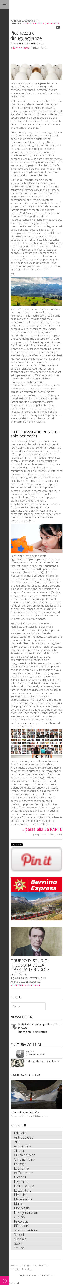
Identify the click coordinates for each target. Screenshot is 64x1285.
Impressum (25, 1275)
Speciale (20, 1239)
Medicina (21, 1195)
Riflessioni (21, 1226)
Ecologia (20, 1164)
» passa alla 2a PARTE (42, 829)
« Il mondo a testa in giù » (25, 1112)
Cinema (20, 1151)
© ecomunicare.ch (44, 1275)
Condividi (14, 1283)
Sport (18, 1243)
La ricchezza (53, 23)
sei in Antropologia (33, 23)
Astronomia (23, 1146)
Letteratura (23, 1190)
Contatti (15, 1269)
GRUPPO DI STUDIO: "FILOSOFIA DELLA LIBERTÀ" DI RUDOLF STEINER (30, 967)
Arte (17, 1142)
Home (14, 1265)
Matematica (23, 1199)
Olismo (19, 1217)
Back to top (4, 1280)
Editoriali (20, 1133)
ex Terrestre (23, 1173)
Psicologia (21, 1221)
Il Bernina (21, 1182)
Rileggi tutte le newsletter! (32, 1031)
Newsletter (28, 1269)
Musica (19, 1204)
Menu (4, 4)
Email (58, 28)
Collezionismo (24, 1159)
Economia (21, 1168)
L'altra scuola (24, 1186)
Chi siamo (25, 1265)
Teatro (19, 1248)
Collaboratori (41, 1265)
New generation (26, 1213)
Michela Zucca (21, 47)
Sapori (19, 1235)
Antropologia (23, 1137)
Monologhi (22, 1208)
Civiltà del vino (24, 1155)
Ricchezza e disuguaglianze (26, 35)
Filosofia (20, 1177)
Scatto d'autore (25, 1230)
